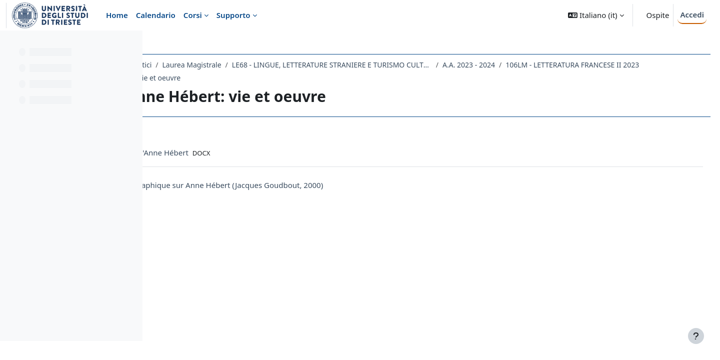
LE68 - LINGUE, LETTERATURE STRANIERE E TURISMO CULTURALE (449, 65)
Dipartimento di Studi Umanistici (215, 65)
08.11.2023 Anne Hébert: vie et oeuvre (379, 77)
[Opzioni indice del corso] (130, 45)
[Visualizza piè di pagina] (696, 336)
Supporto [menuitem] (233, 15)
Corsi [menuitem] (193, 15)
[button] (596, 15)
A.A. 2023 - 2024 (586, 65)
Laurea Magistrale (309, 65)
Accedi (692, 15)
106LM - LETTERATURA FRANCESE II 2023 (239, 77)
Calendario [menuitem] (156, 15)
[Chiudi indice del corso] (10, 45)
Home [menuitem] (117, 15)
